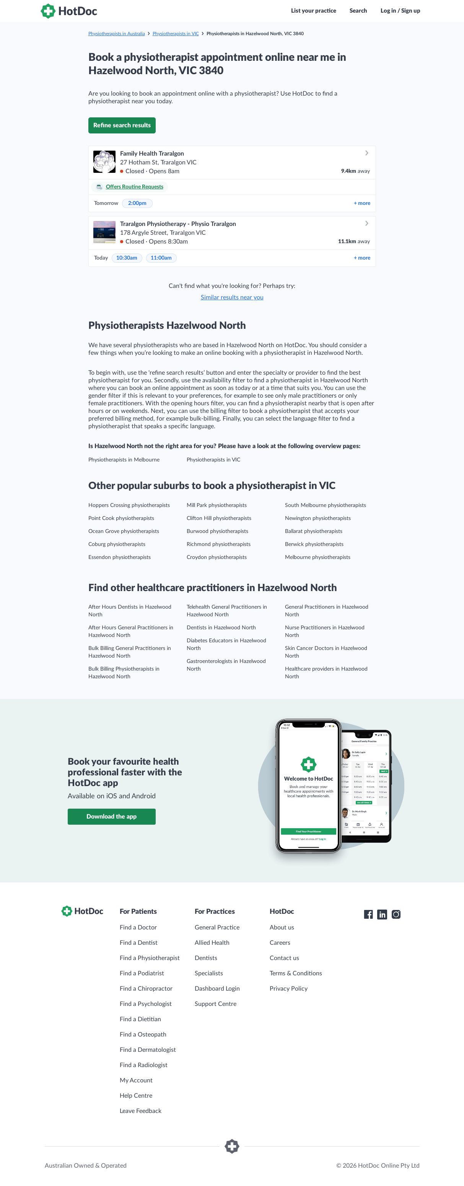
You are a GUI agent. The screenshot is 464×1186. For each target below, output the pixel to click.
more (362, 203)
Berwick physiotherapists (314, 544)
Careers (280, 943)
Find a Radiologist (144, 1065)
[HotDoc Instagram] (396, 915)
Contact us (284, 958)
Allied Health (212, 943)
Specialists (209, 973)
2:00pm (137, 203)
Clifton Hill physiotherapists (219, 518)
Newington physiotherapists (318, 518)
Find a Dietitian (140, 1019)
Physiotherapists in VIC (176, 33)
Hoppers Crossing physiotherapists (129, 505)
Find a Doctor (138, 927)
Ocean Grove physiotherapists (123, 531)
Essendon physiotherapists (119, 557)
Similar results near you (232, 297)
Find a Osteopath (143, 1035)
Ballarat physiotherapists (313, 531)
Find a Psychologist (146, 1004)
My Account (136, 1080)
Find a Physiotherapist (150, 958)
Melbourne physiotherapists (317, 557)
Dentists (206, 958)
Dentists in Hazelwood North (221, 627)
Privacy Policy (289, 989)
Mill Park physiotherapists (217, 505)
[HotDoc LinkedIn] (382, 915)
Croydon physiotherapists (217, 557)
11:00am (161, 258)
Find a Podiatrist (142, 973)
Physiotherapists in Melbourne (124, 460)
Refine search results (122, 125)
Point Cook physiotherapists (121, 518)
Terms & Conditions (296, 973)
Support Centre (215, 1004)
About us (282, 927)
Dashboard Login (217, 989)
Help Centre (136, 1096)
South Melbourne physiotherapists (325, 505)
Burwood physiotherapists (217, 531)
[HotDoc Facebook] (368, 915)
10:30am (126, 258)
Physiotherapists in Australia (116, 33)
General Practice (217, 927)
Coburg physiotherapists (116, 544)
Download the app (111, 817)
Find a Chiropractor (146, 989)
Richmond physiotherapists (219, 544)
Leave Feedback (140, 1111)
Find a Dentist (139, 943)
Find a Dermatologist (148, 1050)
